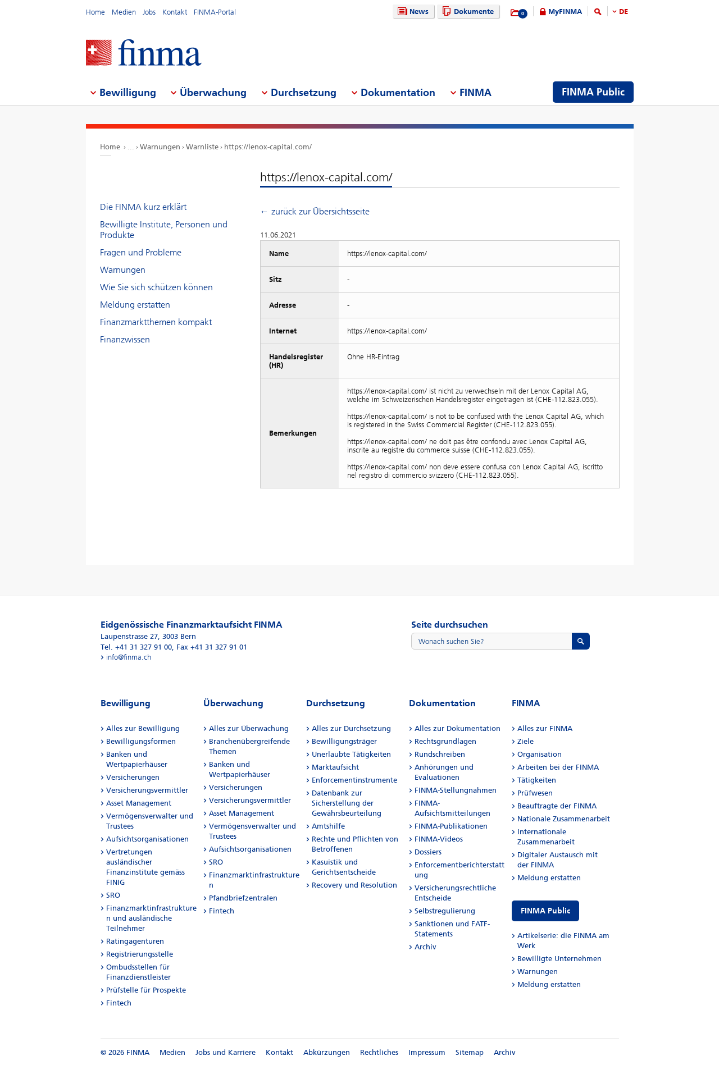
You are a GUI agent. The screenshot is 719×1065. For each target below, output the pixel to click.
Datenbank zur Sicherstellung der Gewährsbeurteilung (346, 803)
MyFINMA (565, 11)
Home (95, 12)
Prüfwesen (535, 793)
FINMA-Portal (215, 12)
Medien (124, 12)
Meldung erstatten (135, 304)
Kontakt (174, 12)
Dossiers (428, 852)
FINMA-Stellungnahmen (456, 790)
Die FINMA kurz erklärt (143, 207)
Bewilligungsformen (141, 741)
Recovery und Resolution (354, 885)
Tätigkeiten (536, 780)
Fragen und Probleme (140, 252)
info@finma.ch (128, 657)
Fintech (118, 1003)
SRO (113, 895)
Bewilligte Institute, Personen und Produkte (163, 229)
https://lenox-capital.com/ (268, 147)
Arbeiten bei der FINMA (558, 767)
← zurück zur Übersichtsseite (315, 211)
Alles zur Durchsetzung (351, 728)
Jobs (149, 12)
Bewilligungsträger (344, 741)
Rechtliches (379, 1052)
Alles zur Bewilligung (143, 728)
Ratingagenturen (135, 941)
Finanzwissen (125, 339)
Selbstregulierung (445, 911)
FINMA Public (545, 911)
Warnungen (160, 147)
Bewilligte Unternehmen (559, 958)
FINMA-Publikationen (451, 826)
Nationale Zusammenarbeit (563, 819)
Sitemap (470, 1052)
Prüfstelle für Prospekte (146, 990)
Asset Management (138, 803)
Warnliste (202, 147)
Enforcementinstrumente (354, 780)
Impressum (426, 1052)
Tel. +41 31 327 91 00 (136, 647)
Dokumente (466, 11)
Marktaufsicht (335, 767)
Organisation (539, 754)
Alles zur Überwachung (249, 728)
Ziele (525, 741)
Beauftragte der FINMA (557, 806)
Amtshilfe (328, 826)
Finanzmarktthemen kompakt (156, 322)
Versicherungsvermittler (147, 790)
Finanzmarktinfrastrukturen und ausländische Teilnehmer (151, 918)
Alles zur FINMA (544, 728)
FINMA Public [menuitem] (593, 92)
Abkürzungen (326, 1052)
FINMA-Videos (439, 839)
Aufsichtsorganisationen (147, 839)
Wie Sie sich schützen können (156, 287)
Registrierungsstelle (139, 954)
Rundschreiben (440, 754)
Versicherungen (133, 777)
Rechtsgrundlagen (445, 741)
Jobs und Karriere (225, 1052)
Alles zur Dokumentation (457, 728)
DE (623, 11)
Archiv (425, 947)
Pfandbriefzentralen (243, 898)
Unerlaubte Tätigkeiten (351, 754)
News (412, 11)
